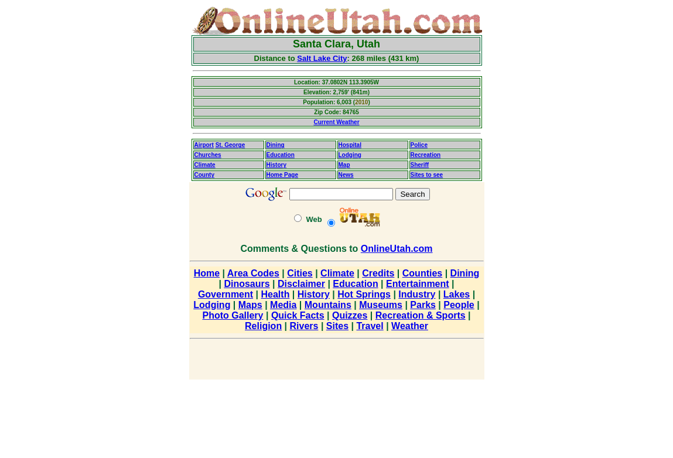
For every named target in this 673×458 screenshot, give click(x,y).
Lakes (456, 294)
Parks (423, 305)
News (346, 175)
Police (419, 145)
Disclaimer (301, 284)
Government (225, 294)
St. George (230, 145)
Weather (409, 326)
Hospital (350, 145)
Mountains (328, 305)
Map (344, 165)
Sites (337, 326)
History (276, 165)
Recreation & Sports (420, 315)
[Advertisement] (141, 181)
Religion (263, 326)
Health (275, 294)
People (458, 305)
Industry (416, 294)
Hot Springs (364, 294)
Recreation (426, 155)
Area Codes (253, 273)
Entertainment (417, 284)
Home (207, 273)
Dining (276, 145)
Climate (205, 165)
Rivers (304, 326)
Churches (207, 155)
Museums (380, 305)
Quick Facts (297, 315)
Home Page (282, 175)
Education (281, 155)
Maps (250, 305)
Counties (422, 273)
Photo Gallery (232, 315)
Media (283, 305)
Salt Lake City (322, 58)
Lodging (350, 155)
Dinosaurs (246, 284)
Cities (300, 273)
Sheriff (420, 165)
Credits (378, 273)
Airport (204, 145)
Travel (369, 326)
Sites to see (427, 175)
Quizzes (349, 315)
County (204, 175)
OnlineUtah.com (397, 249)
